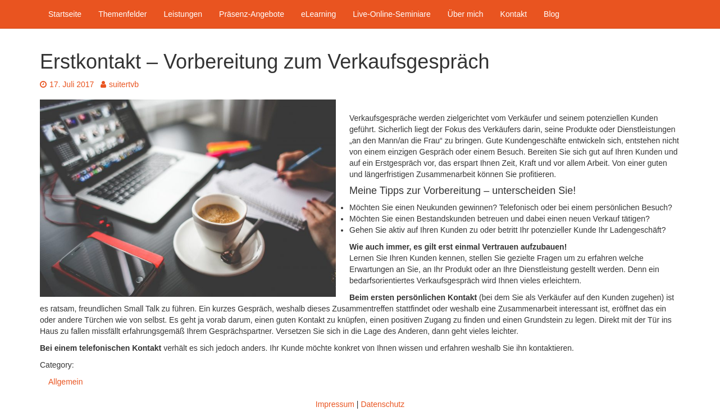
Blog (551, 14)
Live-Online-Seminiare (392, 14)
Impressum (335, 404)
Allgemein (65, 381)
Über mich (466, 14)
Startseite (64, 14)
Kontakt (513, 14)
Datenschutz (382, 404)
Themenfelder (122, 14)
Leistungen (183, 14)
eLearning (318, 14)
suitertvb (120, 84)
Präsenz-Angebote (251, 14)
